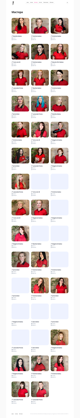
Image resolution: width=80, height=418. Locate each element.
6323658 (14, 64)
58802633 (53, 143)
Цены (28, 2)
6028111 (14, 38)
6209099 (14, 116)
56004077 (53, 65)
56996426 (14, 91)
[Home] (13, 3)
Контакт (40, 2)
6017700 (53, 64)
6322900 (33, 38)
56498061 (14, 65)
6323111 (53, 142)
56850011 (14, 117)
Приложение (45, 2)
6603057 (14, 90)
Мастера (36, 2)
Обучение (51, 2)
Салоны (31, 2)
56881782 (33, 39)
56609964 (14, 39)
